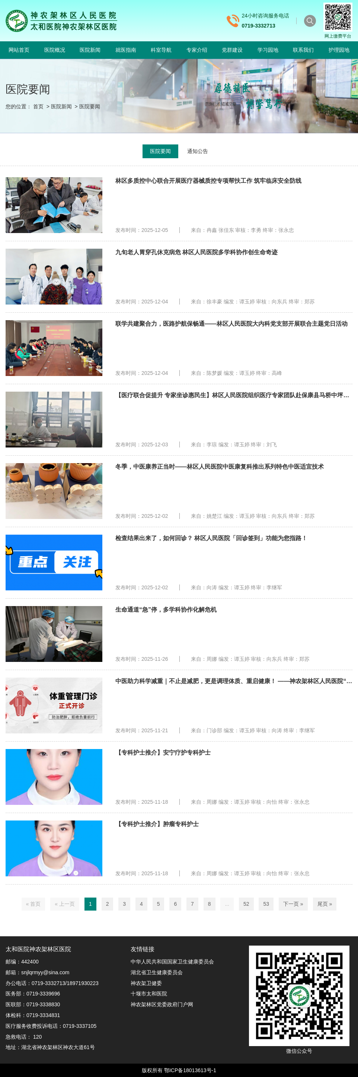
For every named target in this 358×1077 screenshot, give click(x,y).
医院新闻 (90, 50)
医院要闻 (89, 106)
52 (246, 904)
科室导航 (161, 50)
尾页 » (324, 904)
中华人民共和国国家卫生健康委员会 (172, 962)
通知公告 (197, 151)
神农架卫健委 (146, 983)
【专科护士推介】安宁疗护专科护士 (163, 752)
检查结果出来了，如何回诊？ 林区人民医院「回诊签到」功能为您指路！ (211, 538)
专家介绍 (196, 50)
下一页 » (293, 904)
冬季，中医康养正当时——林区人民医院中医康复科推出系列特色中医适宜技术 (219, 466)
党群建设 (232, 50)
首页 (38, 106)
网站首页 (19, 50)
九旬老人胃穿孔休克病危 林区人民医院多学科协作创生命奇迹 (196, 252)
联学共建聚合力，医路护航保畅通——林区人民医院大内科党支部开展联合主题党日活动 (231, 324)
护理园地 (339, 50)
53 (266, 904)
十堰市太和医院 (149, 994)
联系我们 (303, 50)
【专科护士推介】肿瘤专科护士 (157, 824)
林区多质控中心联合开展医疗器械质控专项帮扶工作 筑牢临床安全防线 (208, 181)
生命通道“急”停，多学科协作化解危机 (166, 609)
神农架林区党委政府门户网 (162, 1004)
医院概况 (54, 50)
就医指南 (125, 50)
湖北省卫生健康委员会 (157, 972)
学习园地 (268, 50)
